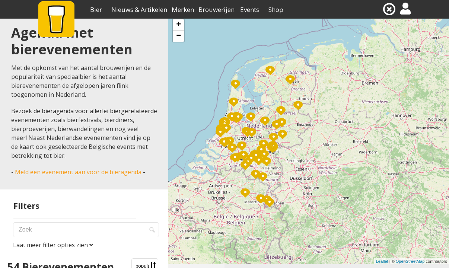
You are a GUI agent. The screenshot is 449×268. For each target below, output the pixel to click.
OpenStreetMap (410, 261)
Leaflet (382, 261)
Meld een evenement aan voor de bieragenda (78, 172)
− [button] (178, 36)
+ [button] (178, 25)
